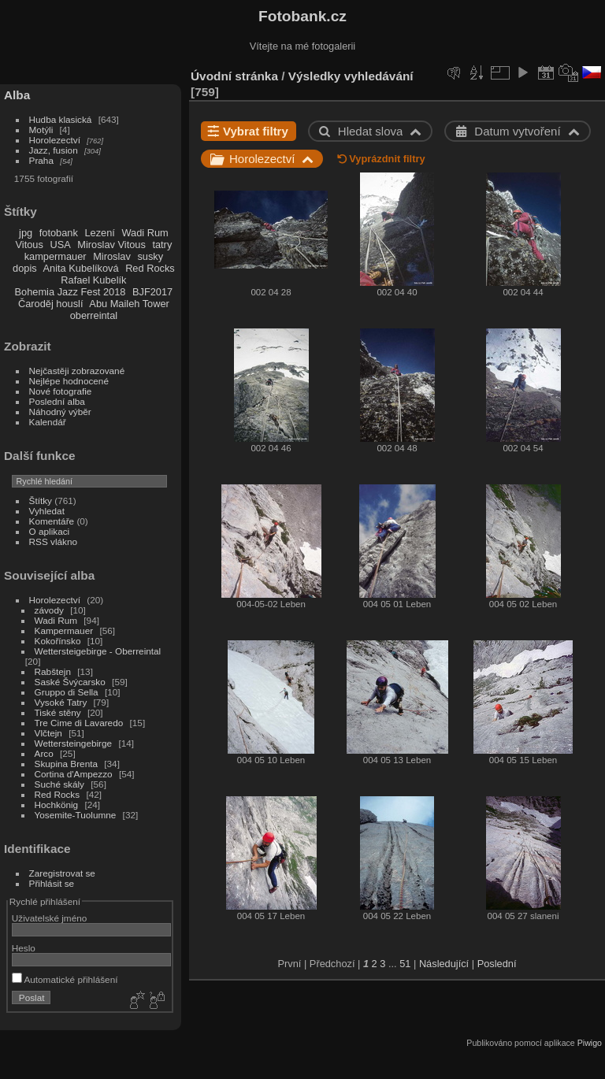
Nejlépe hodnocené (69, 381)
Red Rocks (150, 268)
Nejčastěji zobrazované (77, 370)
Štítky (40, 500)
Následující (444, 964)
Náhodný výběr (60, 411)
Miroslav (112, 256)
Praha (41, 160)
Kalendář (47, 422)
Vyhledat (47, 511)
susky (150, 256)
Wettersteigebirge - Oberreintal (98, 651)
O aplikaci (49, 531)
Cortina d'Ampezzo (74, 774)
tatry (162, 244)
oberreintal (93, 315)
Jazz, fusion (53, 150)
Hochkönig (57, 804)
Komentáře (52, 521)
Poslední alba (57, 401)
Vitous (29, 244)
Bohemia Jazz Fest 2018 (70, 292)
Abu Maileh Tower (129, 304)
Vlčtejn (48, 733)
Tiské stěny (58, 712)
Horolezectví (54, 140)
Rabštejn (53, 671)
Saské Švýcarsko (70, 682)
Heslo (23, 948)
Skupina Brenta (66, 763)
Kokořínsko (58, 641)
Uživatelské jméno (49, 918)
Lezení (99, 233)
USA (60, 244)
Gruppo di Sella (66, 692)
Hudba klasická (60, 119)
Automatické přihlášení (65, 979)
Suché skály (59, 784)
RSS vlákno (53, 541)
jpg (25, 233)
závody (49, 610)
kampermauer (55, 256)
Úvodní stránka (234, 76)
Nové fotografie (60, 391)
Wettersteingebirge (74, 743)
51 (404, 964)
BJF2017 (152, 292)
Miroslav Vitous (111, 244)
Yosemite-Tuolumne (76, 815)
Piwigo (589, 1042)
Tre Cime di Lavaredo (79, 722)
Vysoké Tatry (61, 702)
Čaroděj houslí (51, 304)
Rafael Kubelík (93, 280)
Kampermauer (64, 630)
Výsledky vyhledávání (351, 76)
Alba (17, 95)
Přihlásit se (52, 883)
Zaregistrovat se (62, 873)
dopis (25, 268)
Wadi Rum (144, 233)
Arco (44, 753)
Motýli (41, 129)
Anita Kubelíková (81, 268)
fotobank (58, 233)
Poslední (497, 964)
